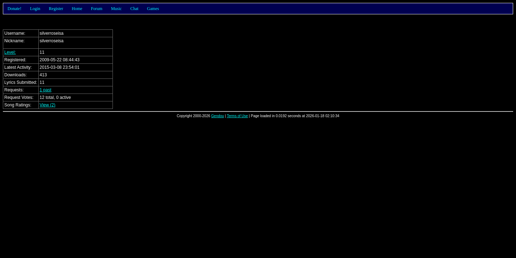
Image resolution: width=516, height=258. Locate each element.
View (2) (48, 105)
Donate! (15, 8)
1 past (46, 89)
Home (77, 8)
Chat (134, 8)
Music (116, 8)
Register (56, 8)
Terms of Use (237, 116)
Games (153, 8)
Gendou (217, 116)
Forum (96, 8)
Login (35, 8)
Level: (10, 52)
